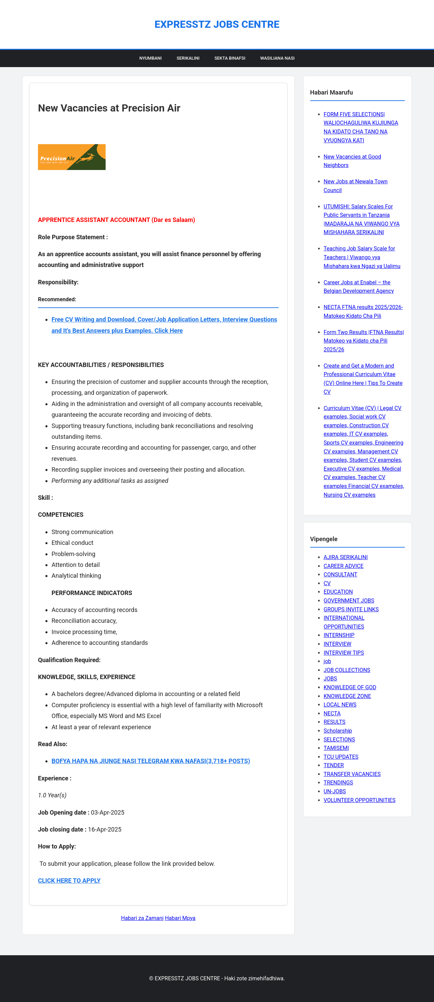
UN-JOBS (335, 791)
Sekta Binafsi (229, 58)
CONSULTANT (340, 574)
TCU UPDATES (341, 757)
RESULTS (335, 722)
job (327, 661)
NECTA (332, 713)
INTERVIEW (338, 644)
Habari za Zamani (142, 918)
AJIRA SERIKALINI (346, 557)
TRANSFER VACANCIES (352, 774)
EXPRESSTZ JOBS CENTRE (217, 24)
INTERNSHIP (339, 635)
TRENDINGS (338, 782)
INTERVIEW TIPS (344, 653)
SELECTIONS (339, 739)
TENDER (334, 765)
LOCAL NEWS (340, 704)
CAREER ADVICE (344, 566)
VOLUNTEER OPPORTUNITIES (360, 800)
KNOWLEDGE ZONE (347, 696)
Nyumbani (150, 58)
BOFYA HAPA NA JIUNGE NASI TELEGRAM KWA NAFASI (129, 760)
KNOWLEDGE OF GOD (350, 687)
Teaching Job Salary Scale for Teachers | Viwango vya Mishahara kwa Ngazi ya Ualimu (362, 257)
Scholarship (338, 731)
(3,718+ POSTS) (228, 760)
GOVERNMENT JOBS (349, 600)
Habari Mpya (180, 918)
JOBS (330, 678)
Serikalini (188, 58)
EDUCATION (338, 592)
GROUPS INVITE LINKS (351, 609)
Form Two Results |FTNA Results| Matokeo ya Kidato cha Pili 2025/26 (364, 341)
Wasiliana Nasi (277, 58)
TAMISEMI (336, 748)
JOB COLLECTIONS (347, 670)
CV (327, 583)
